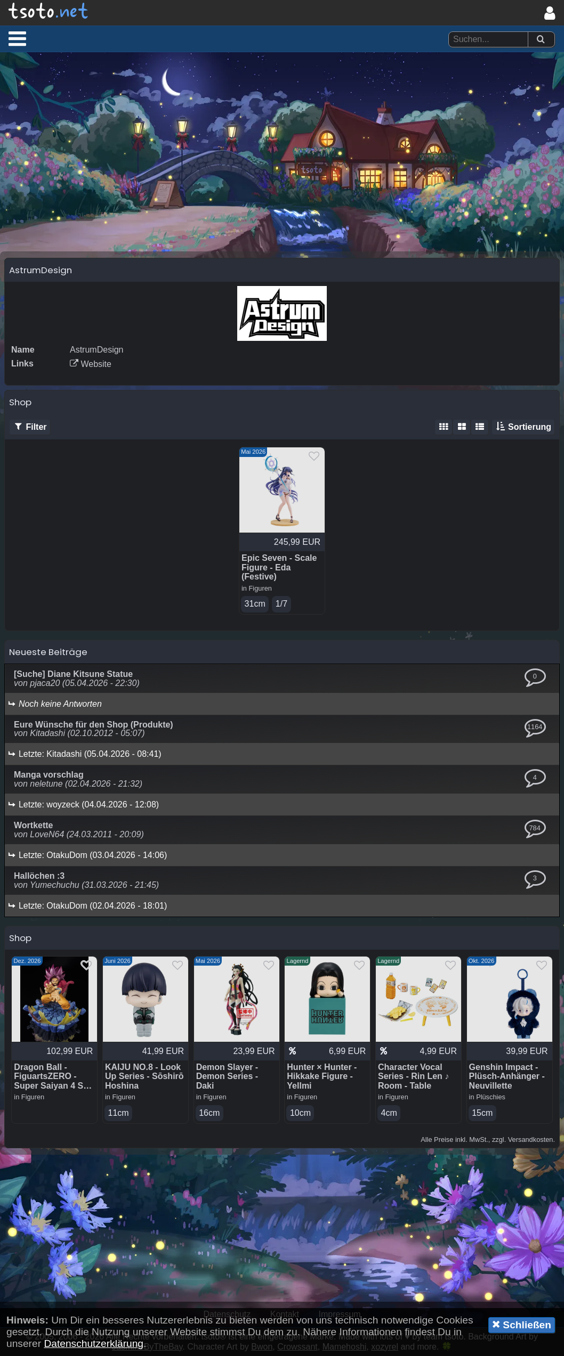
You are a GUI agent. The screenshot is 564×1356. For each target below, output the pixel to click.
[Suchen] (540, 39)
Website (90, 364)
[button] (17, 38)
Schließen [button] (521, 1324)
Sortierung (523, 427)
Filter (30, 427)
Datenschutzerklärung (93, 1343)
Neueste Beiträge (48, 652)
